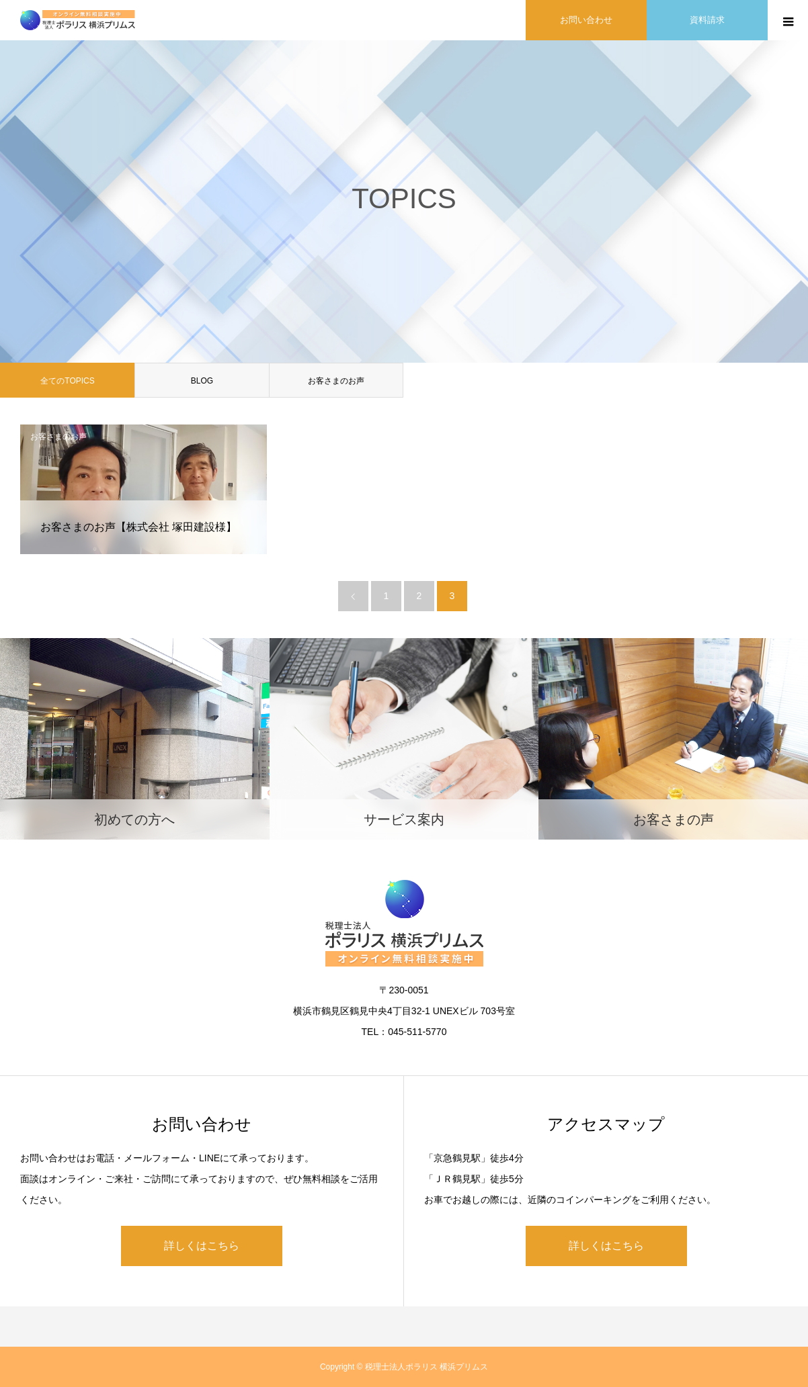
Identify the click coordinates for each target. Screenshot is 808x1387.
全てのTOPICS (67, 381)
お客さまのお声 (336, 381)
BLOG (202, 381)
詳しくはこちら (201, 1245)
